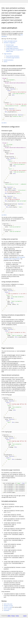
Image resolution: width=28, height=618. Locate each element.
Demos (5, 61)
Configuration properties (12, 46)
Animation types (10, 45)
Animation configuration (9, 42)
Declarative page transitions (12, 57)
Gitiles (9, 615)
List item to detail (8, 607)
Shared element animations (12, 56)
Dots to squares (8, 609)
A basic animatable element (10, 41)
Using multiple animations (12, 48)
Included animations (8, 60)
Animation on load (8, 605)
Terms (17, 615)
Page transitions (8, 53)
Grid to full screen (8, 604)
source (25, 615)
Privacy (13, 615)
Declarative (6, 610)
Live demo (4, 122)
